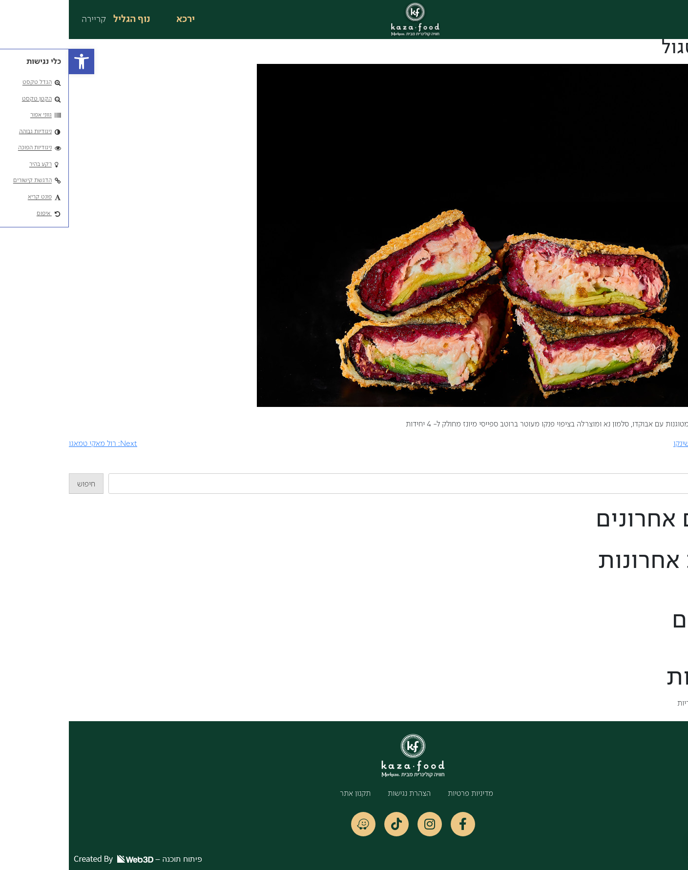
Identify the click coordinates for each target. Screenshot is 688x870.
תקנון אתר (286, 794)
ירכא (116, 19)
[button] (12, 61)
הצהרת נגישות (340, 794)
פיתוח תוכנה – (69, 859)
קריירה (25, 19)
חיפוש (679, 467)
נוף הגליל (63, 19)
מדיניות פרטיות (401, 794)
